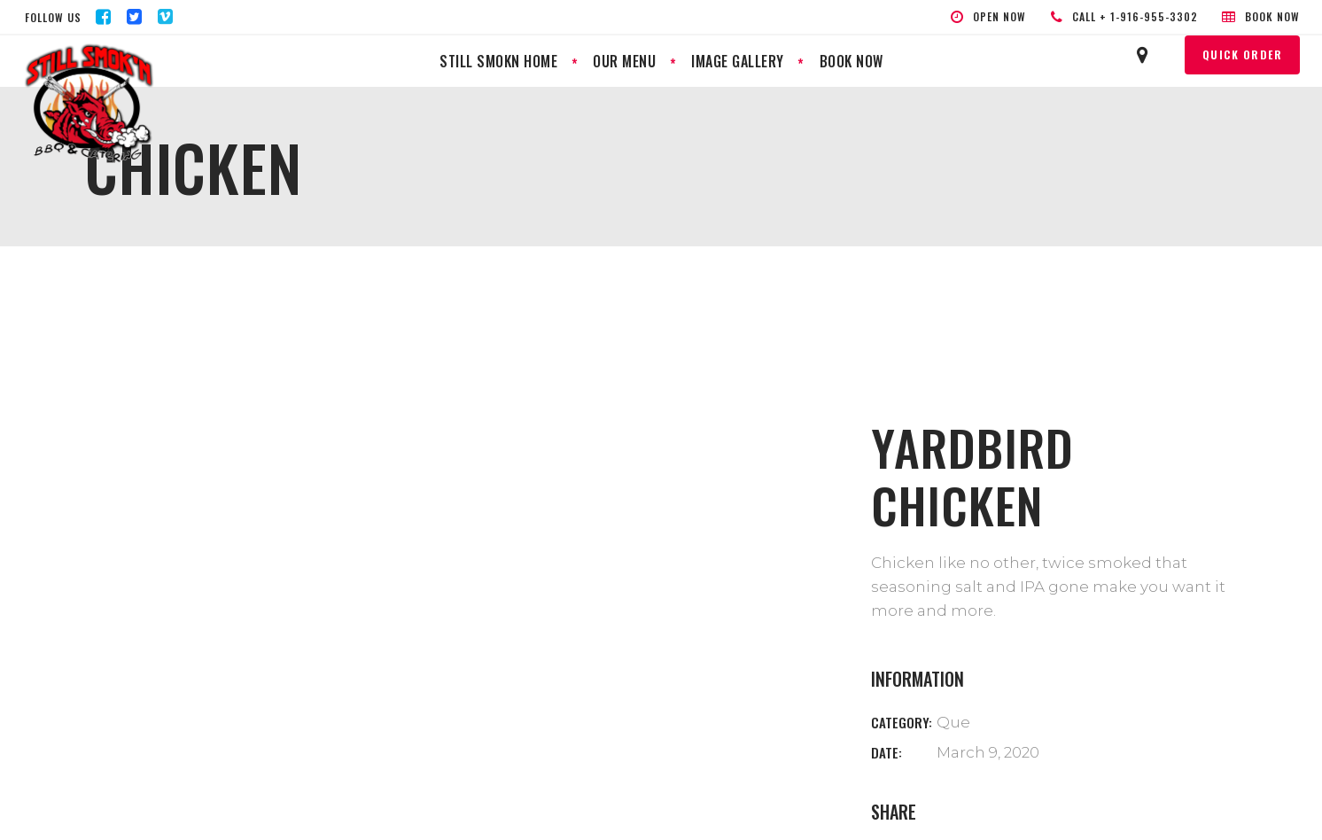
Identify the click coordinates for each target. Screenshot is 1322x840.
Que (953, 722)
